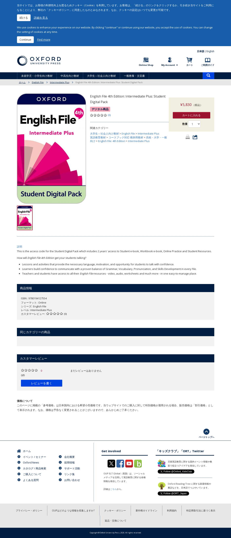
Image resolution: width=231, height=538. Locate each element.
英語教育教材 (98, 137)
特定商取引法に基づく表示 (200, 510)
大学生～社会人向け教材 (101, 76)
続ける (24, 18)
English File (38, 82)
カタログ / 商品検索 (34, 468)
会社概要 (69, 457)
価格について (25, 401)
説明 (19, 246)
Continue (25, 39)
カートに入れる (191, 111)
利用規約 (172, 510)
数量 (184, 120)
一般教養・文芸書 (134, 76)
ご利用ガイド (207, 64)
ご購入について (32, 474)
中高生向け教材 (70, 76)
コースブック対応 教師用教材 (126, 137)
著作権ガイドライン (146, 510)
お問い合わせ (72, 480)
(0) (109, 115)
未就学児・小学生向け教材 (37, 76)
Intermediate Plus (59, 82)
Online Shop (146, 64)
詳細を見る (41, 18)
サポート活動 (72, 468)
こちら (113, 488)
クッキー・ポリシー (115, 510)
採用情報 (69, 462)
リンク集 (69, 474)
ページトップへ (206, 436)
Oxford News (31, 462)
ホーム (22, 82)
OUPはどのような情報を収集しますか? (73, 510)
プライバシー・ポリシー (29, 510)
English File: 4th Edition (111, 141)
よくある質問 (31, 480)
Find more (43, 39)
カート (189, 64)
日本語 (200, 51)
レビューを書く (41, 383)
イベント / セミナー (34, 457)
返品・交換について (115, 520)
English (210, 51)
